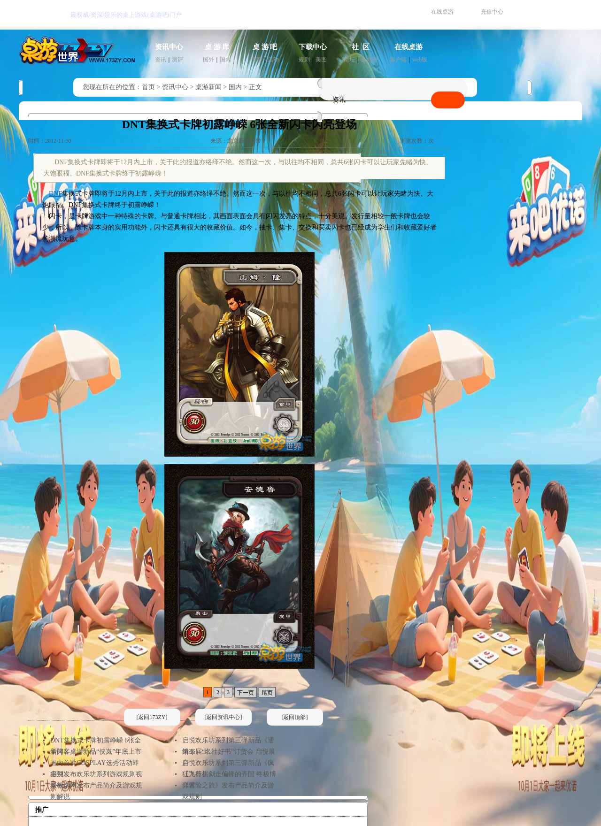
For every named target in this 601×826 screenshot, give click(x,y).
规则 (304, 59)
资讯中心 (169, 47)
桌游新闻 (208, 87)
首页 (148, 87)
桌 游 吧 (265, 47)
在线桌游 (442, 11)
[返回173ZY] (152, 717)
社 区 (361, 47)
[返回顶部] (295, 717)
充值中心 (492, 11)
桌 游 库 (217, 47)
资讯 (160, 59)
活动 (273, 59)
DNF (55, 193)
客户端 (398, 59)
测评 (177, 59)
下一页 (245, 692)
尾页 (267, 692)
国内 (225, 59)
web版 (419, 59)
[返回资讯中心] (223, 717)
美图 (321, 59)
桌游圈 (369, 59)
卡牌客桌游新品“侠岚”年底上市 (95, 751)
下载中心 (313, 47)
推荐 (256, 59)
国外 (208, 59)
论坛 (349, 59)
